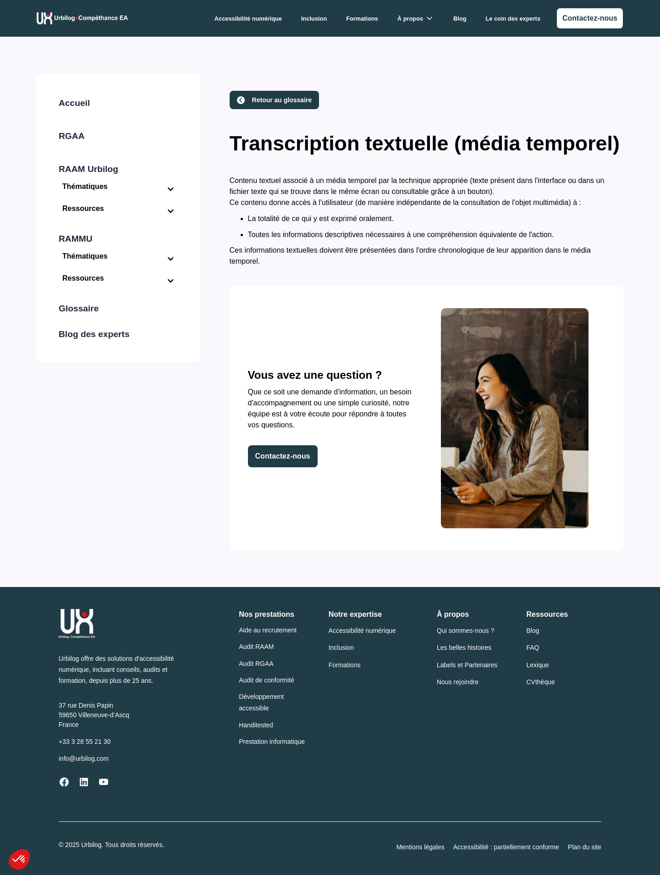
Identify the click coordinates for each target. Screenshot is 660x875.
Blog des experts (94, 334)
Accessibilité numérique (248, 18)
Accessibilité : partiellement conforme (506, 847)
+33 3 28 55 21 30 (84, 741)
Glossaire (79, 308)
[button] (415, 18)
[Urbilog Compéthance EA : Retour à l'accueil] (82, 18)
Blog (459, 18)
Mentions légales (420, 847)
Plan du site (584, 847)
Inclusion (314, 18)
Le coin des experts (513, 18)
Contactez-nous (282, 456)
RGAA (72, 136)
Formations (362, 18)
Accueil (74, 103)
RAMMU (76, 239)
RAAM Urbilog (88, 169)
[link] (589, 18)
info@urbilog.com (84, 758)
